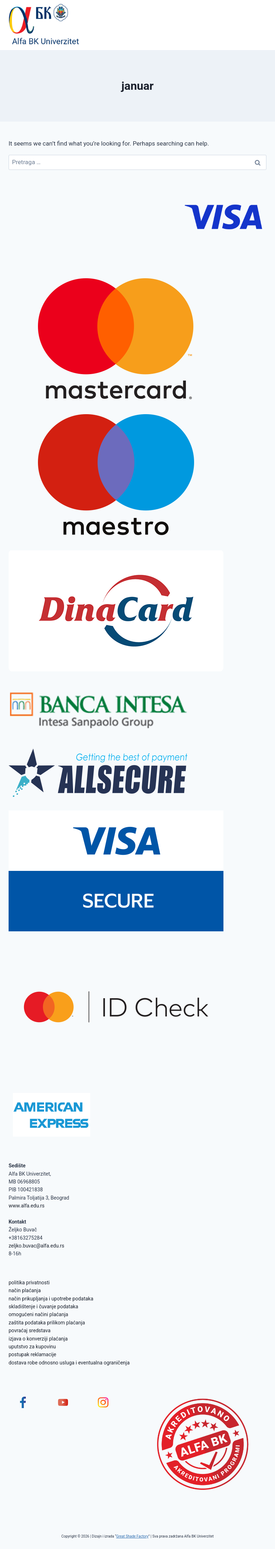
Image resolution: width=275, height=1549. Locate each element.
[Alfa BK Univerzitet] (44, 25)
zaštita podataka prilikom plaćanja (47, 1322)
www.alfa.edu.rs (26, 1206)
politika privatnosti (29, 1282)
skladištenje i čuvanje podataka (43, 1306)
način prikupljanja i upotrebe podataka (51, 1299)
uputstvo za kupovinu (32, 1346)
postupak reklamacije (32, 1354)
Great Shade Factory (132, 1536)
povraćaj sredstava (29, 1330)
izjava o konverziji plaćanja (38, 1339)
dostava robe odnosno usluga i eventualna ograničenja (69, 1363)
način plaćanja (25, 1290)
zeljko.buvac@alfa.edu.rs (36, 1246)
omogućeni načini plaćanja (38, 1314)
